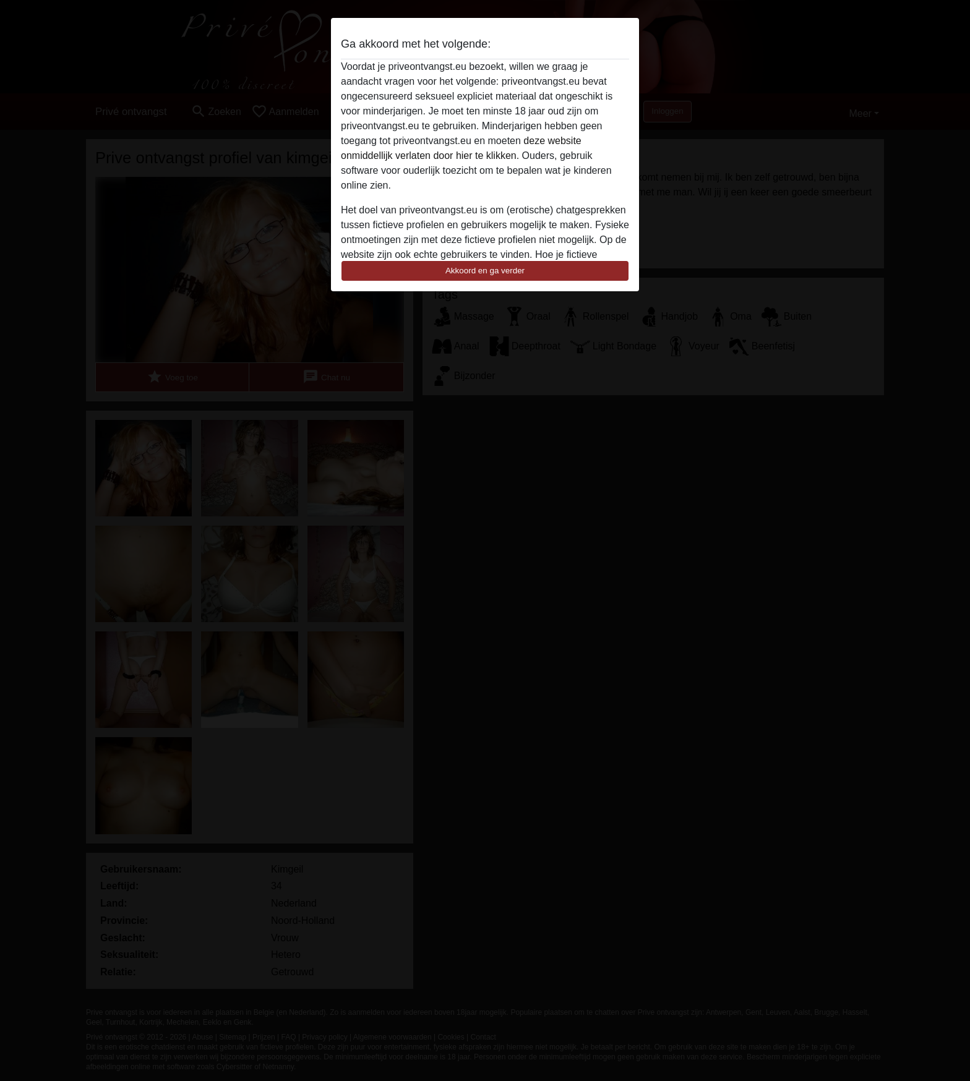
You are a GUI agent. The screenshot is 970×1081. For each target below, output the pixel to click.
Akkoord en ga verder (485, 270)
